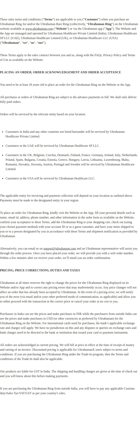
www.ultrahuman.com (39, 28)
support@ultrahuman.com (59, 248)
